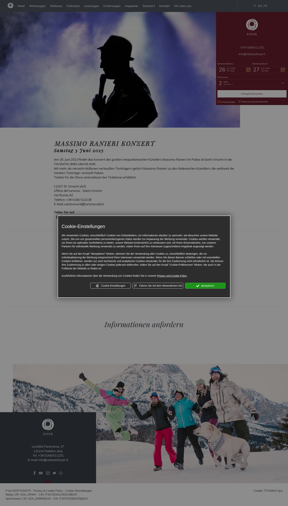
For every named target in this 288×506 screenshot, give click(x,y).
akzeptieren (205, 286)
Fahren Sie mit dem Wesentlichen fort (158, 286)
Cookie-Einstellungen (110, 286)
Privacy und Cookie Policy (172, 275)
